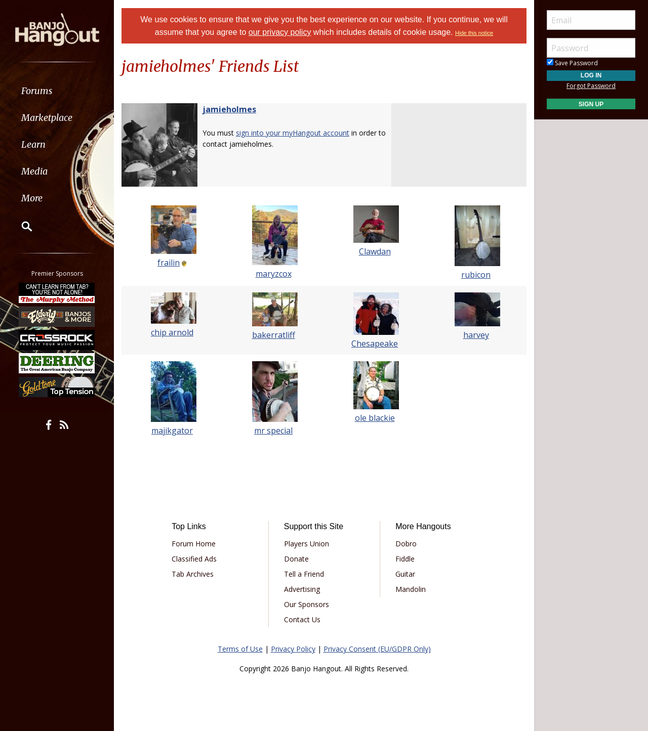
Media (34, 171)
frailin (168, 262)
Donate (296, 559)
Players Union (306, 543)
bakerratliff (273, 334)
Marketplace (46, 117)
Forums (37, 91)
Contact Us (302, 619)
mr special (273, 430)
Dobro (406, 543)
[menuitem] (57, 90)
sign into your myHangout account (292, 133)
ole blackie (375, 417)
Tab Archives (193, 574)
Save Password (572, 63)
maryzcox (274, 273)
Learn (33, 144)
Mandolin (410, 589)
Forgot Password (591, 85)
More (32, 198)
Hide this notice (474, 33)
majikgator (172, 430)
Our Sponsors (306, 604)
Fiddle (405, 559)
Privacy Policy (293, 649)
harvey (476, 334)
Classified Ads (194, 559)
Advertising (302, 589)
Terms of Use (240, 649)
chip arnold (172, 332)
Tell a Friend (304, 574)
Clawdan (375, 251)
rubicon (476, 274)
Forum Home (194, 543)
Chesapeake (374, 343)
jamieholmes (229, 109)
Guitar (405, 574)
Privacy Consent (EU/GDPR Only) (377, 649)
